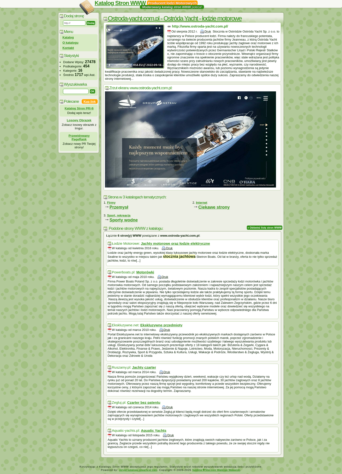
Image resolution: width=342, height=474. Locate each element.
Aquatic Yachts (153, 430)
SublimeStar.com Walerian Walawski (216, 470)
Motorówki (145, 272)
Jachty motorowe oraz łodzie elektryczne (175, 243)
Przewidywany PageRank (79, 137)
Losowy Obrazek (79, 120)
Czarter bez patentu (143, 402)
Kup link (90, 101)
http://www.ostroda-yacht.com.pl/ (200, 26)
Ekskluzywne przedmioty (161, 325)
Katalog (68, 37)
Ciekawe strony (214, 207)
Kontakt (68, 48)
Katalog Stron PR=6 (79, 108)
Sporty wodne (123, 220)
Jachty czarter (144, 367)
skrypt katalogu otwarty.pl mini (138, 470)
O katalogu (70, 42)
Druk (207, 31)
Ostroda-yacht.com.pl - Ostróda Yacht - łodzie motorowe (175, 18)
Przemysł (118, 207)
